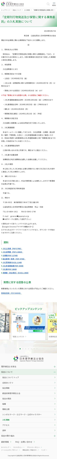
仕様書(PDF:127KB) (10, 255)
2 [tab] (22, 348)
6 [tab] (34, 348)
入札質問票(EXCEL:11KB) (12, 262)
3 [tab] (25, 348)
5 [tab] (31, 348)
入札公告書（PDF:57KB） (12, 248)
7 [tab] (36, 348)
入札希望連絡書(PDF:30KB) (13, 266)
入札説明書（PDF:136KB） (13, 252)
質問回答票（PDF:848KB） (11, 293)
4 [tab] (28, 348)
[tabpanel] (28, 326)
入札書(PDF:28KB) (10, 269)
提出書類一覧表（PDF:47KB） (14, 259)
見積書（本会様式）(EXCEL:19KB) (15, 273)
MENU (54, 4)
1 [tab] (20, 348)
